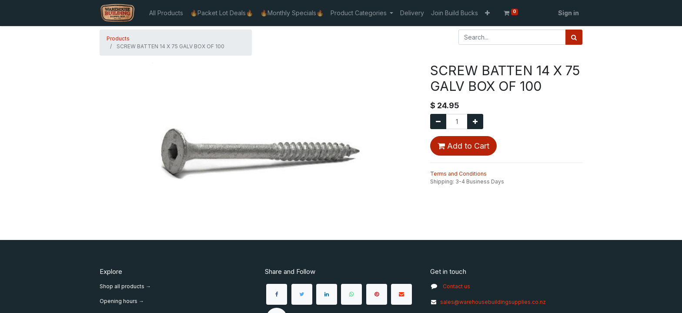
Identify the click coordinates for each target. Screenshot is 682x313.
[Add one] (475, 121)
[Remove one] (438, 121)
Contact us (456, 286)
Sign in (568, 13)
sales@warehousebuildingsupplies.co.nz (488, 302)
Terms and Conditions (458, 173)
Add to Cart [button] (463, 145)
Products (118, 38)
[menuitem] (166, 13)
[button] (487, 13)
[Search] (573, 37)
